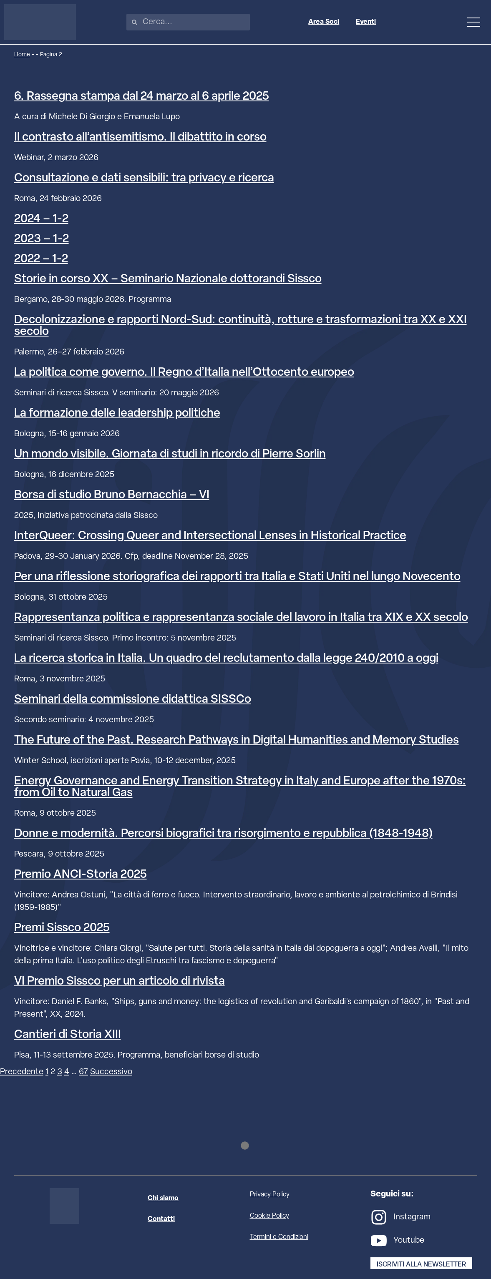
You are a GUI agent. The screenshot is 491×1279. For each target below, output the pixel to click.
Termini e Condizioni (279, 1237)
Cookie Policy (269, 1216)
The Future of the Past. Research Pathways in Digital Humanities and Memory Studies (236, 740)
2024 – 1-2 (41, 219)
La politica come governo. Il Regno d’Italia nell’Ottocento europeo (184, 373)
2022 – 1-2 (41, 259)
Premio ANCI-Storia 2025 (80, 875)
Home (22, 55)
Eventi (366, 22)
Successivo (111, 1072)
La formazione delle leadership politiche (117, 414)
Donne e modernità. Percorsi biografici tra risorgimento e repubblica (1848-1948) (223, 834)
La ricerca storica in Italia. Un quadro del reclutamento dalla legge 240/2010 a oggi (226, 659)
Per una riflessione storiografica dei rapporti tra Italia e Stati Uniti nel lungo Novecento (237, 577)
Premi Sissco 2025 (62, 928)
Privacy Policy (270, 1194)
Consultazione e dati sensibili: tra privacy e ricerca (144, 178)
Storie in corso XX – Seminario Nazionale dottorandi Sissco (168, 279)
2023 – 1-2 (41, 239)
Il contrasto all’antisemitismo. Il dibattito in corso (140, 137)
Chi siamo (163, 1198)
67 (83, 1072)
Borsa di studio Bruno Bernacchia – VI (111, 495)
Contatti (161, 1219)
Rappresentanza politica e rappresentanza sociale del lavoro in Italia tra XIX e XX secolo (241, 618)
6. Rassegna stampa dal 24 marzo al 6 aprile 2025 (141, 97)
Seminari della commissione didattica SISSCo (132, 700)
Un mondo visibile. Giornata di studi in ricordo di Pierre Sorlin (170, 454)
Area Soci (323, 22)
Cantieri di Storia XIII (67, 1035)
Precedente (21, 1072)
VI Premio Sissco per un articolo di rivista (119, 982)
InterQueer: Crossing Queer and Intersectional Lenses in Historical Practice (210, 536)
